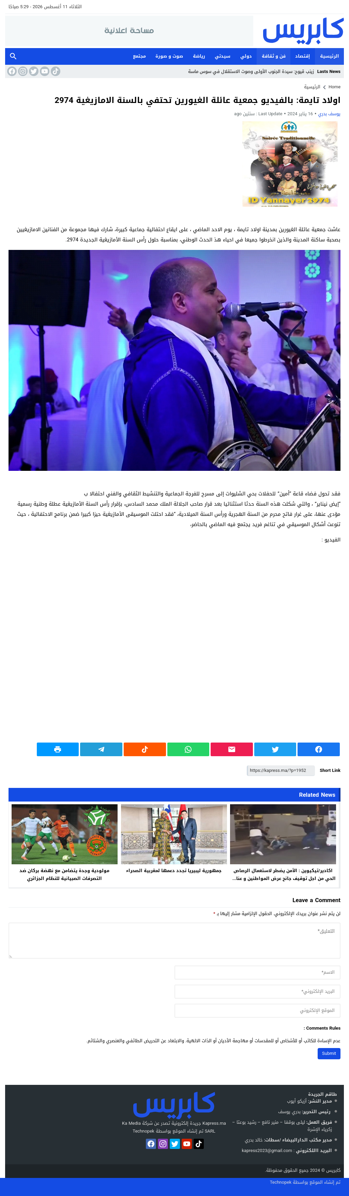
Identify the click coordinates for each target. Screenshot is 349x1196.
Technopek (280, 1182)
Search (13, 56)
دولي (246, 56)
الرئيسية (329, 56)
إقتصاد (302, 56)
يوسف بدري (329, 113)
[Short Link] (281, 770)
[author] (257, 973)
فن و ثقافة (274, 56)
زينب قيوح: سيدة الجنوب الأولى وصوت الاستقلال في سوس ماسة (251, 71)
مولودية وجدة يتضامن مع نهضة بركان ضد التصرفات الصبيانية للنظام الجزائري (64, 874)
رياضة (199, 56)
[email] (257, 992)
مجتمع (139, 56)
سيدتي (222, 56)
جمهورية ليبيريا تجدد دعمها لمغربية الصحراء (174, 870)
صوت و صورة (169, 56)
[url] (257, 1011)
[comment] (174, 941)
